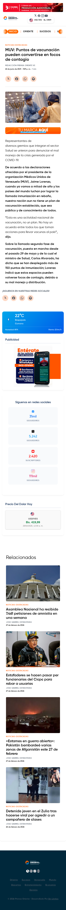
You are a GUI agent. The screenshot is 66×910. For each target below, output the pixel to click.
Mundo (52, 880)
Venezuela (39, 880)
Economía (50, 885)
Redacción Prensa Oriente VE (20, 65)
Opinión (33, 890)
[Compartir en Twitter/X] (8, 79)
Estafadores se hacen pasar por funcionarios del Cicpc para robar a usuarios (32, 679)
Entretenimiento (33, 885)
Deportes (16, 885)
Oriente (28, 31)
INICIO (13, 31)
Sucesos (45, 31)
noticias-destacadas (17, 605)
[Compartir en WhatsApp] (25, 79)
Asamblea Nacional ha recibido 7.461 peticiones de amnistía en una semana (32, 614)
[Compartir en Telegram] (33, 79)
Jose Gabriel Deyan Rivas (19, 622)
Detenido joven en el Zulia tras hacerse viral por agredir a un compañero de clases (31, 815)
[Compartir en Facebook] (17, 79)
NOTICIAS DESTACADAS (16, 45)
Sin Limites (53, 899)
